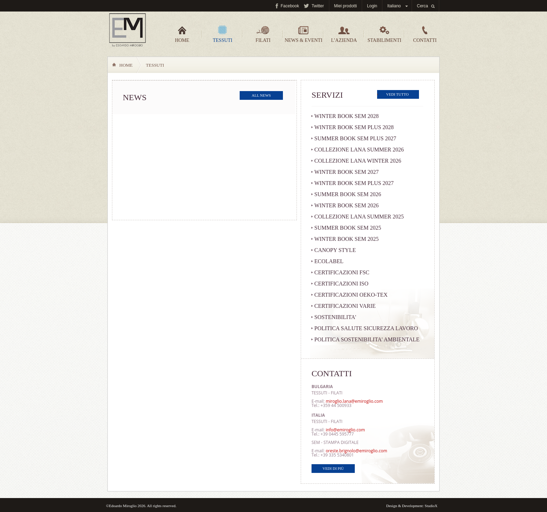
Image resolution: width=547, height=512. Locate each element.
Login (372, 5)
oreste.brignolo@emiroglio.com (356, 451)
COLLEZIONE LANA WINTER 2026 (357, 161)
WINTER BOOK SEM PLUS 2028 (354, 127)
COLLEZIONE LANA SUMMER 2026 (359, 150)
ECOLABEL (329, 261)
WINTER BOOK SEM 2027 (346, 172)
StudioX (431, 506)
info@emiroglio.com (345, 430)
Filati (263, 34)
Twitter (318, 5)
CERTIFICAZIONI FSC (341, 272)
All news (261, 95)
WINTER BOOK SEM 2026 (346, 205)
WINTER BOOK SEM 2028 (346, 116)
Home (182, 34)
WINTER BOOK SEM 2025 (346, 239)
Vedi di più (333, 468)
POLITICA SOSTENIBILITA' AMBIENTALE (367, 339)
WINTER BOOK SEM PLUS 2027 (354, 183)
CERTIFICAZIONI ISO (341, 284)
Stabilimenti (385, 34)
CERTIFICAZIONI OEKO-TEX (351, 295)
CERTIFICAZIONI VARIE (345, 306)
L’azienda (344, 34)
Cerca (422, 5)
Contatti (424, 34)
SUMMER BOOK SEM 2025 (347, 228)
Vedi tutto (397, 94)
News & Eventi (303, 34)
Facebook (289, 5)
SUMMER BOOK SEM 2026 (347, 194)
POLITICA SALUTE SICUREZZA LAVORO (366, 328)
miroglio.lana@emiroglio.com (354, 401)
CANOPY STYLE (335, 250)
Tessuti (222, 34)
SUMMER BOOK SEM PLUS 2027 (355, 138)
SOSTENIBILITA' (335, 317)
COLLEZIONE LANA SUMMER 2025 (359, 217)
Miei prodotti (345, 5)
